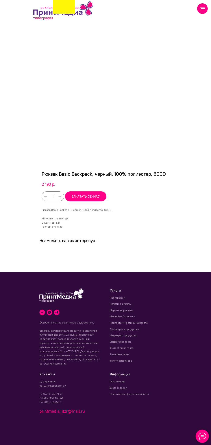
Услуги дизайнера (121, 360)
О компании (117, 381)
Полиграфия (117, 297)
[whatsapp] (49, 312)
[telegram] (56, 312)
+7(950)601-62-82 (51, 397)
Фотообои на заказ (121, 348)
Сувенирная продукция (124, 329)
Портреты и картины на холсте (129, 322)
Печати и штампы (120, 303)
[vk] (42, 312)
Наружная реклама (121, 310)
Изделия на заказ (120, 341)
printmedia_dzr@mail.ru (93, 14)
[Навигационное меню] (202, 8)
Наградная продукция (123, 335)
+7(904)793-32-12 (50, 402)
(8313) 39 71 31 (112, 13)
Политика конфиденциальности (129, 394)
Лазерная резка (120, 354)
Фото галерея (118, 387)
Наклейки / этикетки (122, 316)
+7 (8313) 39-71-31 (51, 393)
